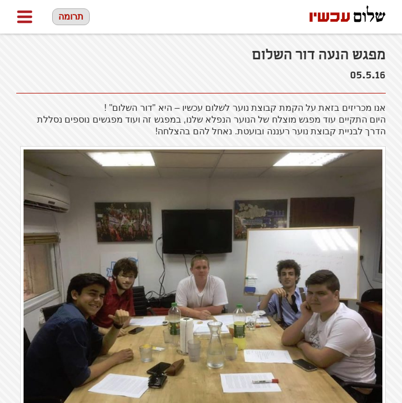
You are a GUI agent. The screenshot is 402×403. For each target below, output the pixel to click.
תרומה (71, 16)
